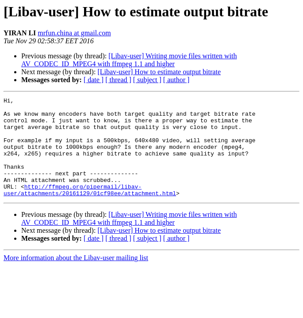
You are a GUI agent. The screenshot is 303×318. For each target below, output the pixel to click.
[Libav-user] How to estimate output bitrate (159, 72)
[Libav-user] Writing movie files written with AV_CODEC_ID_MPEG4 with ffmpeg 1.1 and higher (129, 60)
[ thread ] (118, 79)
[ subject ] (147, 79)
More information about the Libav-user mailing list (76, 277)
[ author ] (176, 79)
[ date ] (94, 79)
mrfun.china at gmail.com (74, 33)
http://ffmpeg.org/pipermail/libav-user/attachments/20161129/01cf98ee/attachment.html (90, 209)
